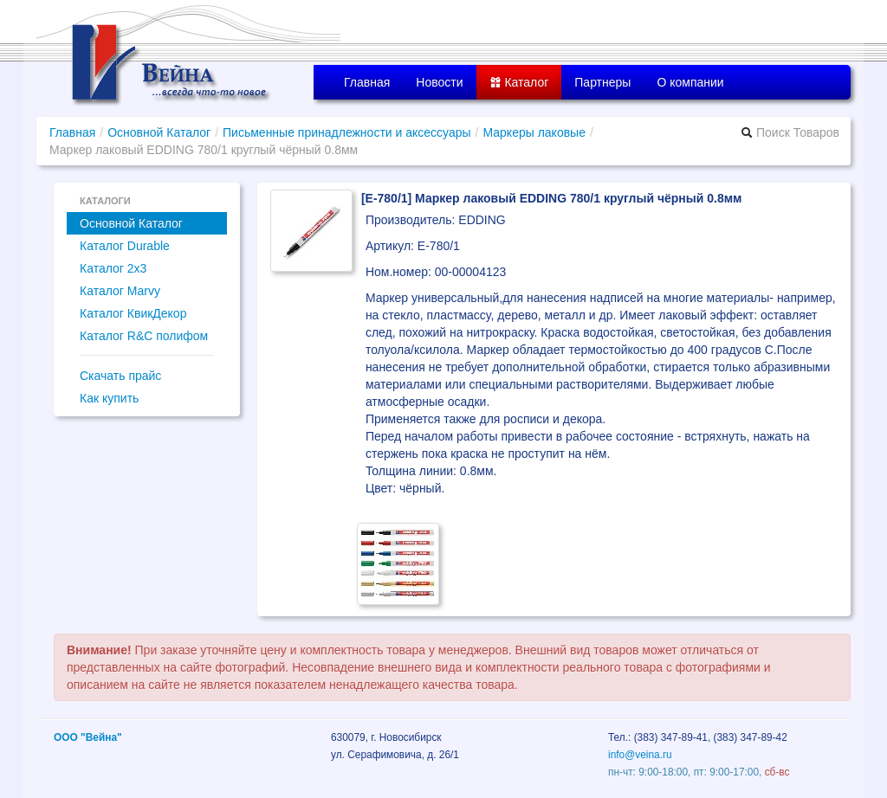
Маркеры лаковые (534, 132)
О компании (690, 82)
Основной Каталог (158, 132)
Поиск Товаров (790, 132)
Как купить (109, 398)
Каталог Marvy (120, 291)
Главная (367, 82)
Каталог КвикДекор (133, 313)
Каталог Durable (125, 246)
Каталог (519, 82)
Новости (439, 82)
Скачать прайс (120, 376)
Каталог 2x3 (113, 268)
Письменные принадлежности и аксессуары (347, 132)
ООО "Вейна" (88, 737)
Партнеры (602, 82)
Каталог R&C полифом (144, 336)
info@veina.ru (640, 755)
